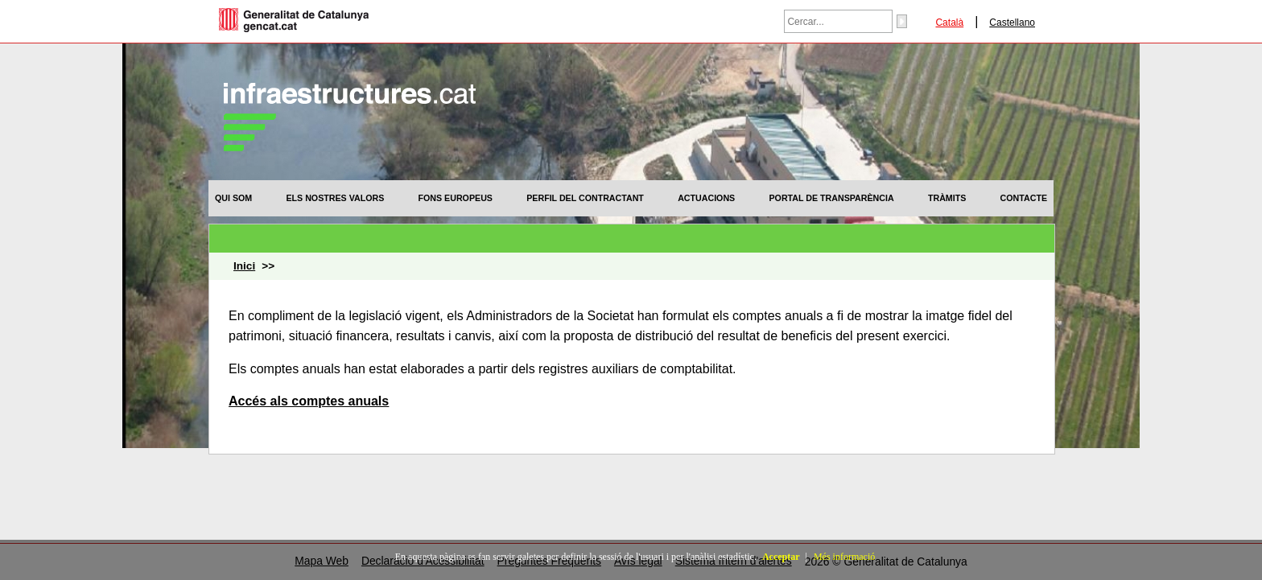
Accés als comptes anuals (309, 401)
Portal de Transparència (831, 198)
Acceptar (781, 556)
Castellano (1012, 22)
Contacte (1023, 198)
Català (949, 22)
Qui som (233, 198)
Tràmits (947, 198)
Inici (244, 266)
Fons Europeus (456, 198)
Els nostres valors (335, 198)
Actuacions (706, 198)
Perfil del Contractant (585, 198)
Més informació (844, 556)
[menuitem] (233, 198)
